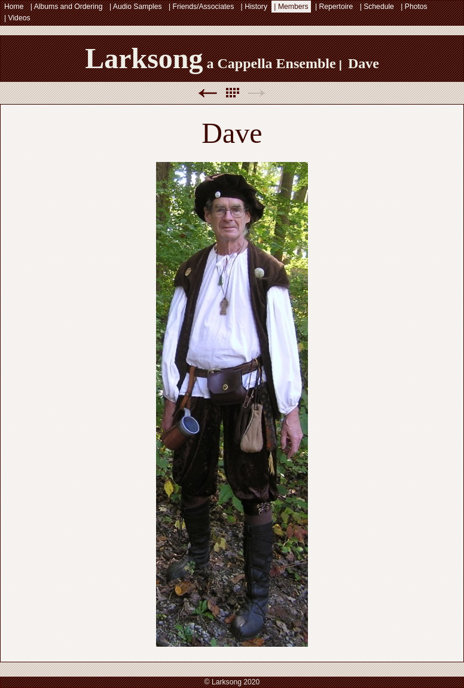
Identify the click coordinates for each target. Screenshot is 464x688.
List (232, 93)
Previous (207, 93)
